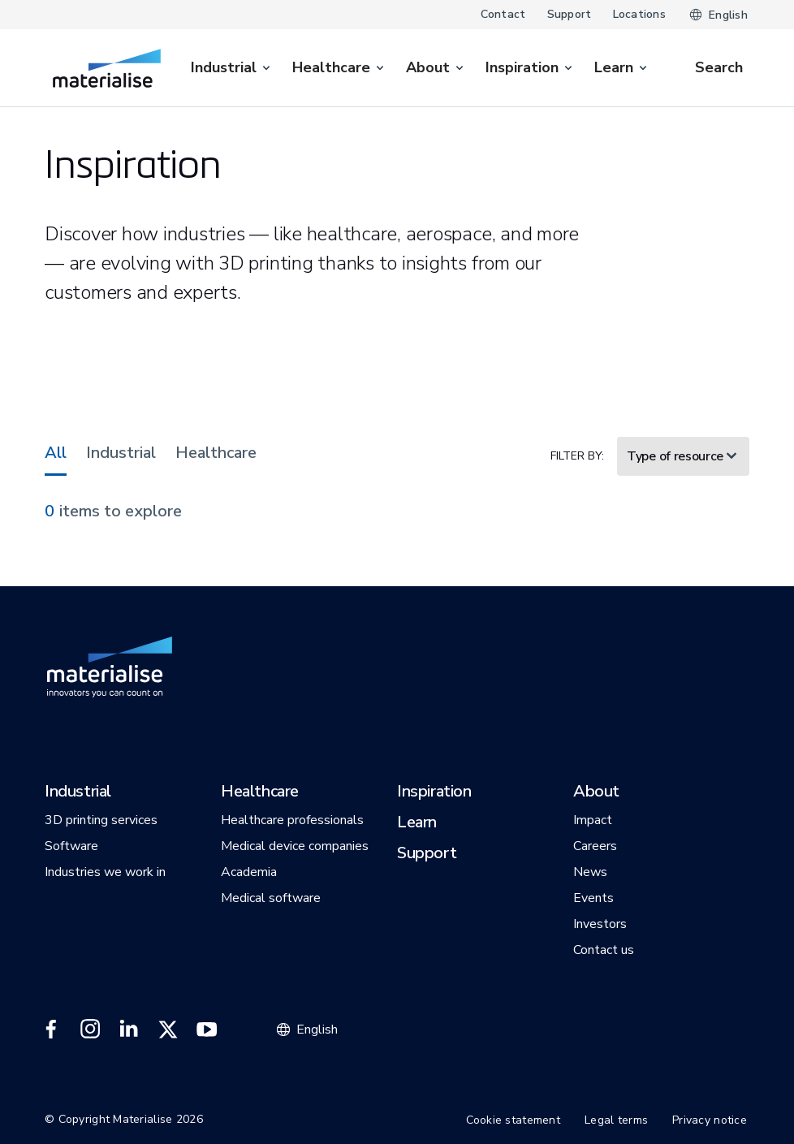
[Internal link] (106, 68)
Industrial (121, 453)
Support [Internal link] (569, 14)
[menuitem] (232, 68)
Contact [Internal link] (503, 14)
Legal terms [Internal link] (616, 1120)
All (56, 453)
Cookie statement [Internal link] (513, 1120)
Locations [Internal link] (640, 14)
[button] (78, 792)
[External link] (51, 1030)
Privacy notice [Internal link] (709, 1120)
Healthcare (216, 453)
